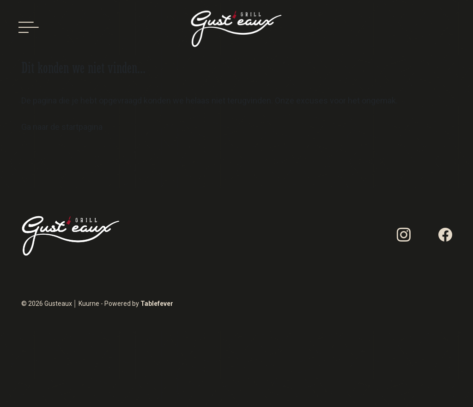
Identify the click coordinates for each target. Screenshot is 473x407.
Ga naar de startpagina (62, 127)
